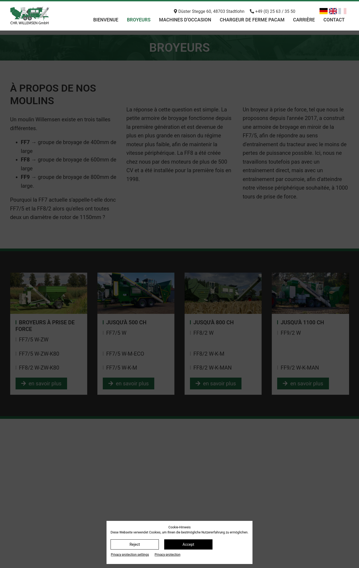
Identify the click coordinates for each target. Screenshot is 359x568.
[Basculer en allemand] (324, 11)
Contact (334, 19)
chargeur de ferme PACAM (252, 19)
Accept (188, 544)
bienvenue (105, 19)
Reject (135, 544)
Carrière (304, 19)
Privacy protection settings (130, 554)
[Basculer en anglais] (333, 11)
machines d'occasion (185, 19)
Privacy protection (167, 554)
